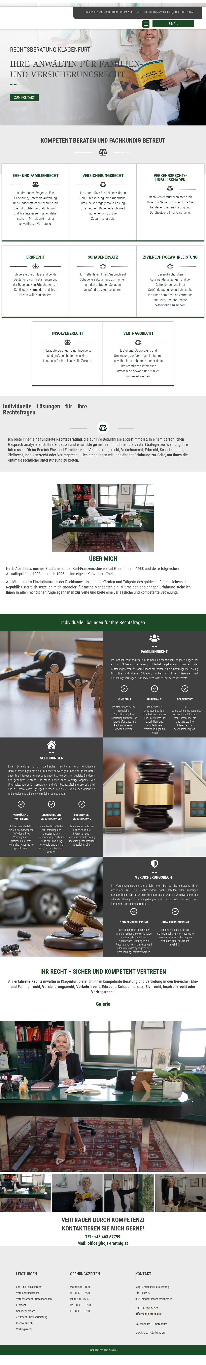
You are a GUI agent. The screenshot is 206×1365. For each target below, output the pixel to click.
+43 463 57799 (107, 1241)
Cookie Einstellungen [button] (150, 1342)
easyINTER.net (111, 1360)
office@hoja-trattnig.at (179, 11)
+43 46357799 (156, 11)
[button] (145, 24)
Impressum (160, 1334)
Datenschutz (142, 1334)
